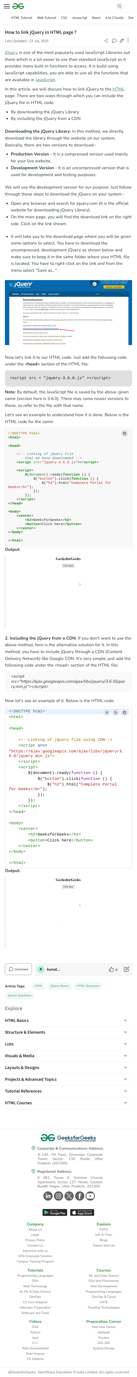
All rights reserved (114, 1372)
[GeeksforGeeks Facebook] (79, 1196)
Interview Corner (104, 1327)
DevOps (35, 1297)
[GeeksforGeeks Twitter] (68, 1196)
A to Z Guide (114, 17)
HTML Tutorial (21, 17)
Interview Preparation (35, 1307)
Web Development (103, 1286)
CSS (64, 17)
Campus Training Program (35, 1261)
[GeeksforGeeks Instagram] (58, 1196)
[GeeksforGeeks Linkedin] (47, 1196)
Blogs (104, 1240)
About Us (35, 1229)
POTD (103, 1229)
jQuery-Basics (59, 986)
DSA (35, 1281)
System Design (103, 1348)
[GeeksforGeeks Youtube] (89, 1196)
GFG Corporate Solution (35, 1256)
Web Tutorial (46, 17)
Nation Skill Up (104, 1245)
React (96, 17)
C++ (35, 1343)
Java (35, 1338)
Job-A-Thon (103, 1235)
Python (35, 1332)
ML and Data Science (104, 1276)
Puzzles (103, 1338)
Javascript (79, 17)
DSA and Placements (104, 1281)
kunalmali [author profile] (55, 969)
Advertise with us (35, 1251)
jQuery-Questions (19, 996)
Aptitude (103, 1332)
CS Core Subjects (35, 1302)
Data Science (35, 1353)
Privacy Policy (35, 1240)
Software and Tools (35, 1313)
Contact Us (35, 1245)
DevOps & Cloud (104, 1297)
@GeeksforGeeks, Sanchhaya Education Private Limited (52, 1372)
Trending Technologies (104, 1307)
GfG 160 (104, 1343)
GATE (104, 1302)
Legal (35, 1235)
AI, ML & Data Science (35, 1291)
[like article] (113, 969)
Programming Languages (35, 1276)
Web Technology (35, 1286)
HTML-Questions (88, 986)
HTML (38, 986)
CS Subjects (35, 1359)
